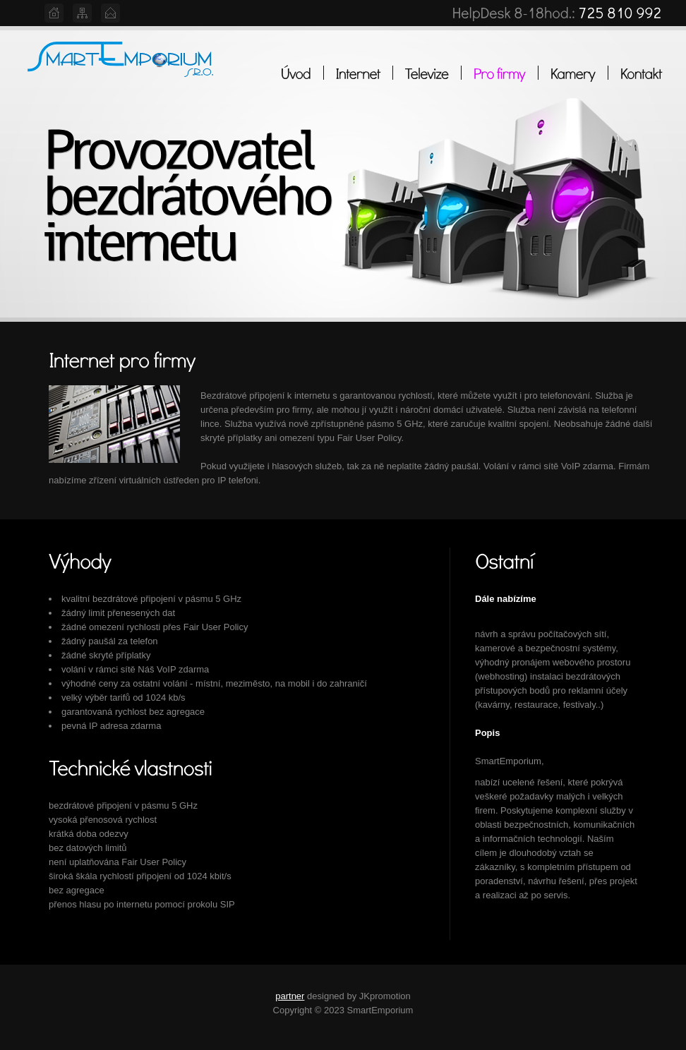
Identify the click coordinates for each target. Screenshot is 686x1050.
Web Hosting (121, 66)
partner (289, 996)
